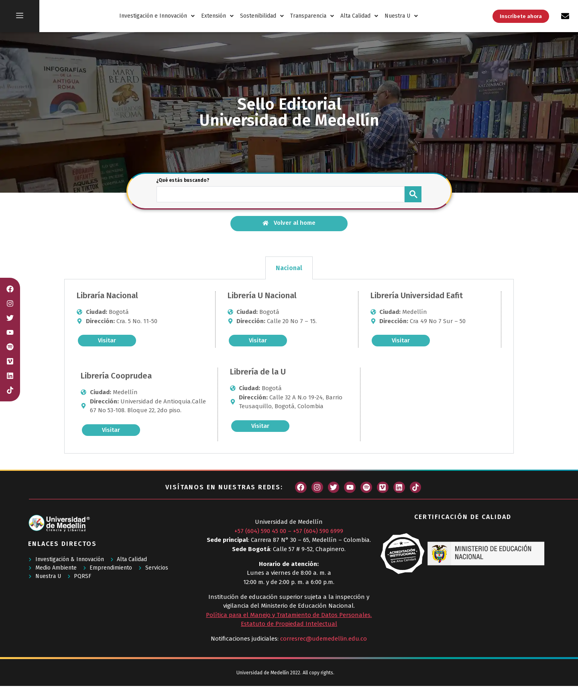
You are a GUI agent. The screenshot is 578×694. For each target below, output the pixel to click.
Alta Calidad (359, 15)
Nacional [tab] (289, 268)
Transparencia (312, 15)
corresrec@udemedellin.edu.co (323, 638)
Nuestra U (401, 15)
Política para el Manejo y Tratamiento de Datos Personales (288, 615)
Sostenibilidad (262, 15)
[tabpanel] (289, 366)
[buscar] (280, 193)
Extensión (217, 15)
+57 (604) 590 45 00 (260, 531)
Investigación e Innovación (157, 15)
